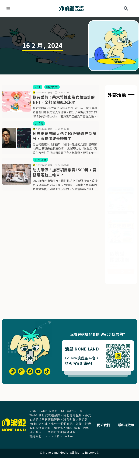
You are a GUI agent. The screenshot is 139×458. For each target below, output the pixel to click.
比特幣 (38, 123)
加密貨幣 (52, 87)
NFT (37, 87)
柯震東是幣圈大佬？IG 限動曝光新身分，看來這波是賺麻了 (64, 136)
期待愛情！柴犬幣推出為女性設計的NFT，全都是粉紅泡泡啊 (64, 99)
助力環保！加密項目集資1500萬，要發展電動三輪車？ (64, 172)
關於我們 (106, 420)
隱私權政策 (107, 429)
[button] (8, 8)
